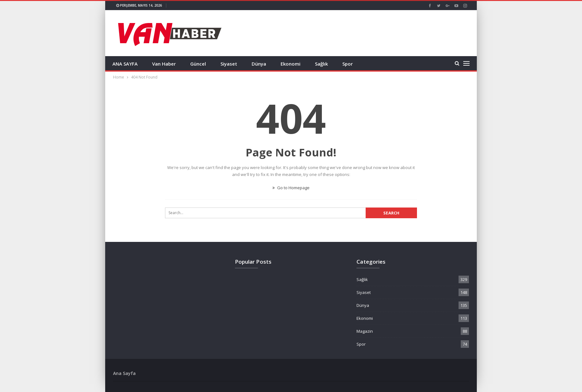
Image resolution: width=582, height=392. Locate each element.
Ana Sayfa (124, 373)
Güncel (198, 64)
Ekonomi (290, 64)
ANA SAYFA (125, 64)
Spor (347, 64)
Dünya (259, 64)
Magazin (365, 331)
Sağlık (321, 64)
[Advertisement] (80, 94)
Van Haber (164, 64)
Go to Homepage (291, 187)
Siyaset (228, 64)
